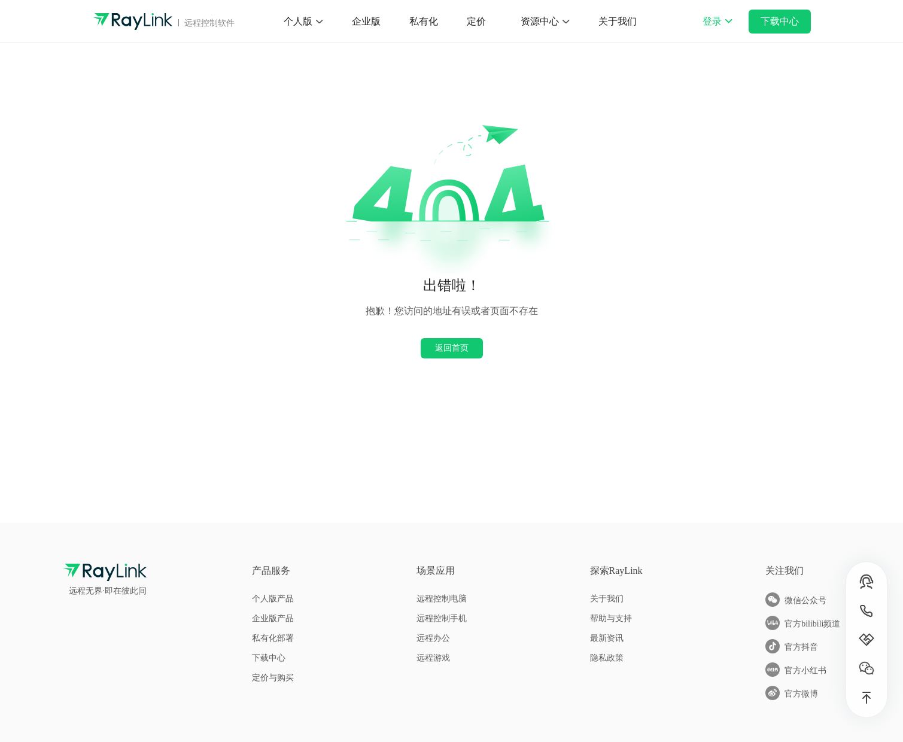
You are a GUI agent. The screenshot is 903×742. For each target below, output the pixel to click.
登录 (717, 29)
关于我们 (617, 21)
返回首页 (452, 347)
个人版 (298, 21)
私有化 (423, 21)
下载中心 (780, 21)
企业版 (366, 21)
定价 (476, 21)
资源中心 (540, 21)
